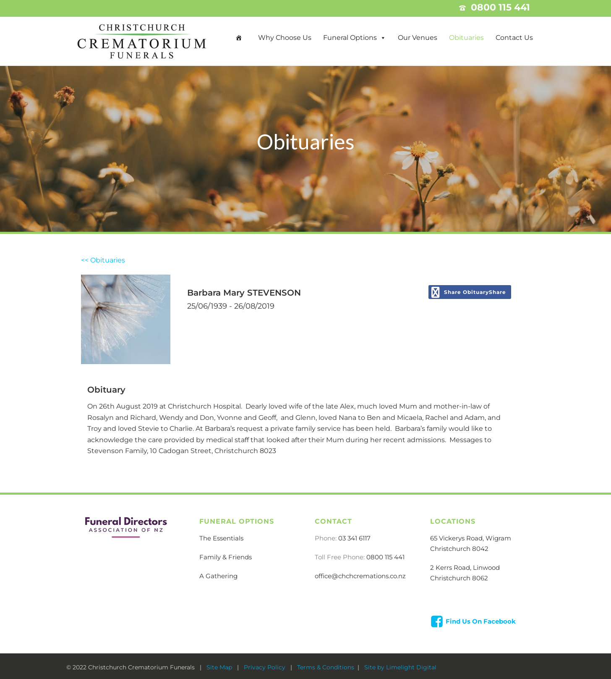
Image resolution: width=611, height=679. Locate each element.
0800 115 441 (385, 557)
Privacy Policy (265, 667)
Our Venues (417, 38)
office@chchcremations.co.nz (360, 576)
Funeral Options (350, 38)
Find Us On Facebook (481, 621)
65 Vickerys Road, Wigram (470, 538)
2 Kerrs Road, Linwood (465, 568)
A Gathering (218, 576)
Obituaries (466, 38)
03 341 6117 (354, 538)
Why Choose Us (284, 38)
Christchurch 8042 (459, 549)
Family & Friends (225, 557)
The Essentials (221, 538)
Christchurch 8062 (459, 578)
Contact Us (514, 38)
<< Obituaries (103, 260)
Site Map (220, 667)
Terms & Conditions (326, 667)
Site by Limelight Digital (399, 667)
